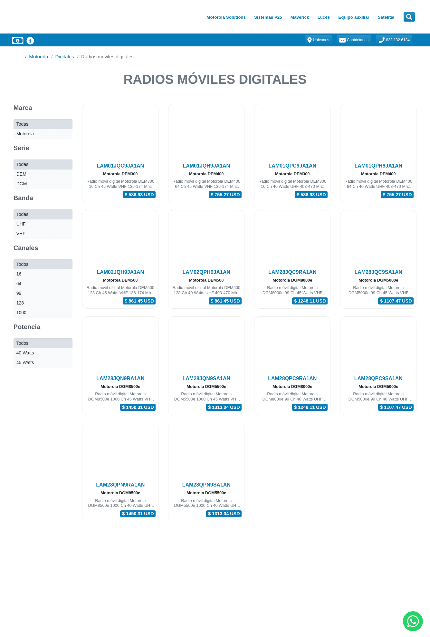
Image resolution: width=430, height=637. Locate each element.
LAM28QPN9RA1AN (120, 484)
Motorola (38, 56)
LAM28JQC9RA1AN (292, 272)
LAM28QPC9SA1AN (378, 378)
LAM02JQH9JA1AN (120, 272)
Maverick (300, 17)
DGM (21, 183)
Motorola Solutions (226, 17)
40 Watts (25, 352)
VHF (20, 233)
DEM (21, 174)
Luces (323, 17)
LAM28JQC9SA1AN (378, 272)
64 (19, 283)
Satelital (386, 17)
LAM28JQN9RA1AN (120, 378)
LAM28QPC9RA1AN (292, 378)
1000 (21, 312)
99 (19, 293)
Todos (22, 264)
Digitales (64, 56)
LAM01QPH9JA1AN (378, 166)
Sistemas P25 (268, 17)
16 (19, 273)
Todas (22, 124)
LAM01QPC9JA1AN (292, 166)
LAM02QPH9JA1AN (206, 272)
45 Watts (25, 362)
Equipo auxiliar (353, 17)
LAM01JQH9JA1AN (206, 166)
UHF (21, 224)
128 (20, 302)
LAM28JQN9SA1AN (206, 378)
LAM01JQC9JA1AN (120, 166)
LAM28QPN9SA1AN (206, 484)
